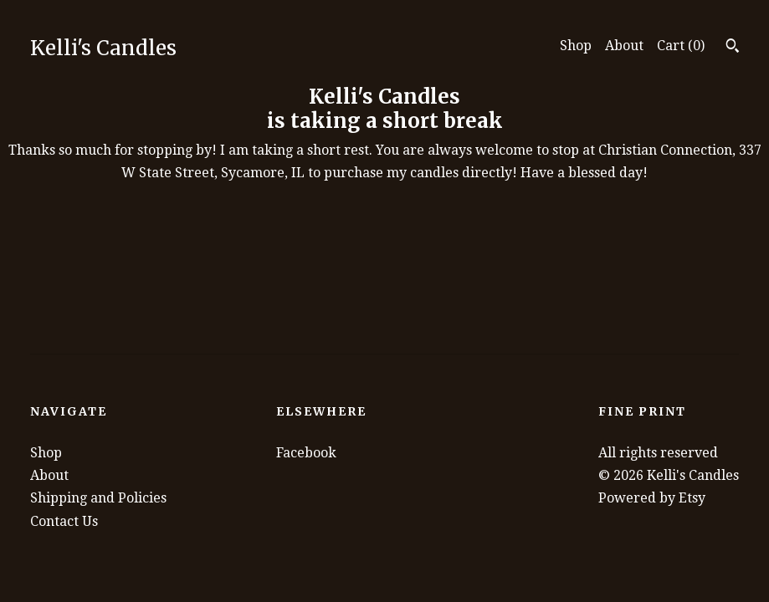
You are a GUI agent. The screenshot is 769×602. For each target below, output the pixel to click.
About (624, 46)
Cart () (681, 46)
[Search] (732, 47)
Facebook (306, 453)
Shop (576, 46)
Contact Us (64, 521)
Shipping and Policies (98, 498)
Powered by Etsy (651, 498)
